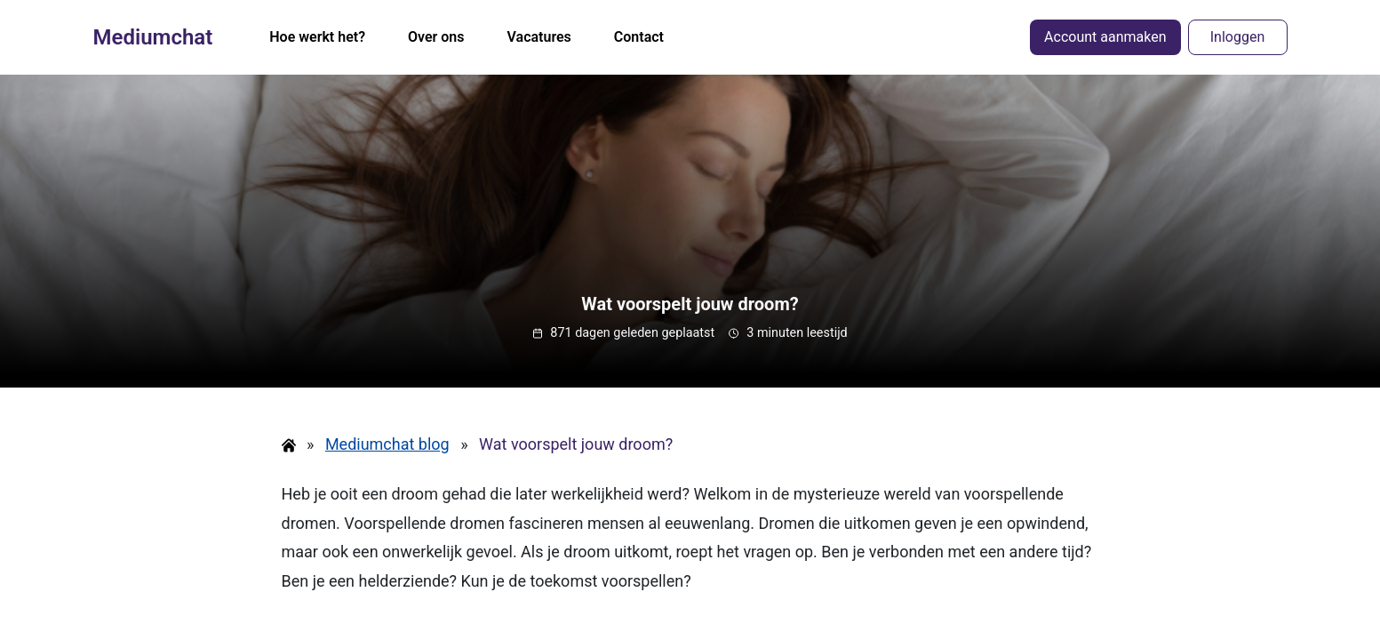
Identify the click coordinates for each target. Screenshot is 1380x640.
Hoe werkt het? (317, 36)
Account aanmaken (1105, 36)
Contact (639, 36)
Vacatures (539, 36)
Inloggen (1237, 36)
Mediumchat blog (387, 444)
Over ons (436, 36)
